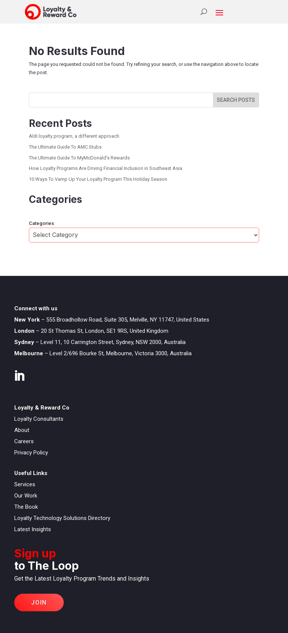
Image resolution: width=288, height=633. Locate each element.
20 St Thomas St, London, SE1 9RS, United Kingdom (104, 331)
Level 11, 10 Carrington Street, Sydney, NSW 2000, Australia (113, 342)
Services (24, 484)
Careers (24, 441)
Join (38, 602)
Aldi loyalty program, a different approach (74, 136)
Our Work (25, 495)
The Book (26, 506)
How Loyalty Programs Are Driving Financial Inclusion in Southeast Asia (105, 168)
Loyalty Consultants (38, 419)
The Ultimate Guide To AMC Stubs (65, 147)
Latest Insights (32, 529)
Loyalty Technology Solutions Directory (62, 518)
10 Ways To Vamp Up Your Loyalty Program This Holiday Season (98, 179)
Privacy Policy (31, 452)
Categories (41, 223)
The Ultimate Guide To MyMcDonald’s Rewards (79, 158)
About (21, 430)
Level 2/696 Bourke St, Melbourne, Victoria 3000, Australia (121, 353)
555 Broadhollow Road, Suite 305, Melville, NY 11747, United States (127, 319)
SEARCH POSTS (236, 100)
